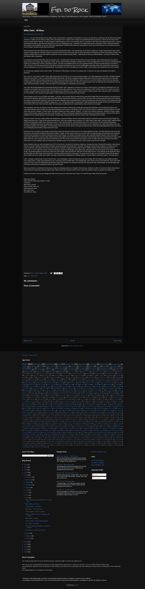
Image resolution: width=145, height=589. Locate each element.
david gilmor (63, 404)
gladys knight (40, 428)
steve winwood (103, 441)
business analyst (58, 421)
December (29, 477)
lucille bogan (99, 397)
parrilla (51, 435)
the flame (66, 379)
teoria (68, 443)
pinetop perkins (99, 386)
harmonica (109, 384)
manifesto (41, 408)
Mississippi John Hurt (106, 370)
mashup (56, 432)
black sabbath (72, 395)
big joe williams (82, 377)
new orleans (68, 434)
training (102, 443)
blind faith (115, 419)
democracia (95, 423)
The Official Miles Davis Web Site (33, 34)
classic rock (70, 364)
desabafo (102, 423)
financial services (87, 426)
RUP (95, 415)
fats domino (69, 426)
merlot (61, 432)
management (34, 408)
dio (81, 404)
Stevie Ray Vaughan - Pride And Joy (67, 456)
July (27, 490)
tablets (42, 443)
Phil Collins (72, 371)
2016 (25, 470)
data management (60, 423)
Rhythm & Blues (50, 366)
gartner (28, 428)
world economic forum (39, 446)
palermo (40, 435)
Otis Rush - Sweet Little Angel (65, 464)
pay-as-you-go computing (79, 435)
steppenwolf (78, 441)
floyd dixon (101, 404)
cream (41, 397)
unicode (33, 445)
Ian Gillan (55, 414)
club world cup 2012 (96, 388)
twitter (28, 445)
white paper (113, 445)
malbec (83, 386)
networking (71, 408)
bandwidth (70, 419)
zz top (119, 392)
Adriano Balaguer (28, 382)
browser (45, 421)
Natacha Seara (38, 415)
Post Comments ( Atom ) (76, 346)
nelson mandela (51, 434)
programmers (50, 437)
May (27, 495)
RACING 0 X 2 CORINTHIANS (66, 490)
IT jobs (54, 401)
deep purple (48, 397)
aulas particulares (62, 419)
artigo (48, 419)
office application (93, 434)
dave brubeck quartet (71, 423)
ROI (91, 415)
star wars (71, 441)
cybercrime (27, 375)
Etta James (38, 370)
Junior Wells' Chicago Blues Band (66, 401)
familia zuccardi (60, 426)
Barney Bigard (90, 412)
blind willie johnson (110, 373)
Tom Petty (110, 417)
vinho (28, 377)
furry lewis (60, 382)
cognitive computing (41, 423)
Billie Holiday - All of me (32, 504)
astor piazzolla (71, 377)
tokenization (89, 443)
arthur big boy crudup (97, 371)
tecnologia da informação (51, 443)
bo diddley (78, 388)
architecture (48, 370)
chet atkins (120, 421)
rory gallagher (109, 375)
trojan (108, 399)
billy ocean (108, 419)
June (27, 492)
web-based (106, 445)
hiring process (76, 428)
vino (72, 379)
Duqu (37, 414)
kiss (69, 430)
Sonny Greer (72, 417)
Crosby (32, 414)
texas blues (104, 364)
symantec (24, 443)
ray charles (104, 381)
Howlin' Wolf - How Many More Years (67, 473)
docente (50, 424)
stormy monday (57, 379)
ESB (44, 393)
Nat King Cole (29, 415)
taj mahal (113, 392)
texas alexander (66, 375)
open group (78, 408)
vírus (62, 412)
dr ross (63, 424)
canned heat (107, 395)
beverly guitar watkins (67, 403)
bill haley (89, 419)
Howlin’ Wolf (81, 370)
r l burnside (101, 375)
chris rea (26, 423)
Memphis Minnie (52, 377)
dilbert (77, 404)
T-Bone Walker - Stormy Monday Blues (36, 521)
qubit (30, 410)
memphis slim (87, 381)
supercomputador (26, 412)
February (28, 536)
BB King (31, 368)
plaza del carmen (111, 408)
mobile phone (105, 432)
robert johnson (92, 370)
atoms (49, 403)
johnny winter (93, 368)
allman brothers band (27, 403)
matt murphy (57, 408)
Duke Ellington (36, 388)
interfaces (100, 428)
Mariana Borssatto (108, 414)
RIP (78, 371)
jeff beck (87, 375)
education (98, 424)
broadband (97, 403)
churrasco (32, 423)
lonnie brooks (64, 386)
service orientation (103, 439)
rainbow (65, 437)
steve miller (86, 441)
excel (54, 426)
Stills (78, 417)
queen (35, 410)
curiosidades (47, 404)
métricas (43, 434)
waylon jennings (82, 445)
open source (36, 375)
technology (62, 371)
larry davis (73, 430)
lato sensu (87, 430)
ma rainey (48, 379)
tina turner (118, 386)
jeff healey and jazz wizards (91, 406)
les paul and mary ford (91, 382)
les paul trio (58, 381)
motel (23, 434)
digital (39, 424)
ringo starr (83, 399)
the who (102, 399)
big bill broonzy (110, 371)
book (34, 421)
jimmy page (40, 386)
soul (41, 366)
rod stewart (79, 392)
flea (98, 426)
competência (51, 423)
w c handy (120, 381)
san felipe (67, 410)
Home (73, 341)
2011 (25, 546)
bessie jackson (52, 395)
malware (24, 366)
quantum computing (67, 399)
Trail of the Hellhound (97, 460)
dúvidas (68, 424)
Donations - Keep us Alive (29, 355)
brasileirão (39, 421)
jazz (28, 276)
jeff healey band (89, 397)
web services (115, 399)
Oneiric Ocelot (60, 415)
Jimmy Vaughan (112, 393)
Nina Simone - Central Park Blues (35, 530)
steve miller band (95, 441)
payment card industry (92, 435)
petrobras (109, 435)
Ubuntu (61, 388)
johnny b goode (42, 430)
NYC (120, 414)
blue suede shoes (83, 395)
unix (58, 412)
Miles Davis (27, 38)
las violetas (80, 430)
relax (109, 437)
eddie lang (27, 390)
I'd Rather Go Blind (85, 393)
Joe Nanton (76, 414)
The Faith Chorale (101, 417)
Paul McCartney (73, 415)
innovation (88, 390)
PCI (66, 415)
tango (23, 377)
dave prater (80, 423)
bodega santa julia (26, 421)
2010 (25, 549)
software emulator (47, 441)
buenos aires (119, 370)
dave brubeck (55, 404)
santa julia (89, 439)
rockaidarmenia (34, 439)
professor (42, 437)
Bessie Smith (70, 370)
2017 (25, 467)
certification (106, 421)
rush (55, 439)
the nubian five (75, 443)
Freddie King (41, 401)
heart (53, 428)
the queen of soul (78, 375)
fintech (94, 426)
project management (60, 392)
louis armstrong (59, 370)
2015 (25, 472)
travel (107, 443)
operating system (117, 434)
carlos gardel (84, 421)
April (27, 497)
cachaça (77, 421)
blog (120, 419)
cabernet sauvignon (68, 421)
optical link (24, 435)
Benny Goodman (108, 412)
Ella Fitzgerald (51, 393)
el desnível (104, 424)
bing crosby (83, 403)
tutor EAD (119, 443)
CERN (38, 393)
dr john (102, 384)
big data (83, 419)
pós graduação (58, 437)
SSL (85, 401)
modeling (112, 432)
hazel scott (47, 428)
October (28, 482)
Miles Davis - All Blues (31, 518)
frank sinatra (115, 404)
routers (47, 439)
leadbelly (80, 382)
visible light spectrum (65, 445)
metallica (67, 432)
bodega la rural (94, 395)
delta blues (37, 364)
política (29, 437)
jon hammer (58, 430)
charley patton (29, 371)
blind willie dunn (69, 388)
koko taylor (52, 371)
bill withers (76, 403)
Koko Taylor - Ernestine (32, 523)
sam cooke (82, 439)
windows (24, 446)
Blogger (76, 585)
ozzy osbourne (32, 435)
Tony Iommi (97, 401)
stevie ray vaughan (44, 373)
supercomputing (109, 386)
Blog (26, 20)
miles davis (34, 276)
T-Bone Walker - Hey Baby (33, 506)
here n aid (58, 428)
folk (33, 390)
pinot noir (115, 435)
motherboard (30, 434)
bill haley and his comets (98, 419)
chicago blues (116, 364)
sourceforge (56, 441)
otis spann (96, 381)
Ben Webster (99, 412)
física (23, 428)
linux (102, 390)
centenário (120, 373)
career (88, 384)
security (73, 366)
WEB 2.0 (104, 401)
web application (98, 445)
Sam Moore (90, 401)
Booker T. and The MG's (28, 393)
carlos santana (119, 403)
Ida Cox (44, 388)
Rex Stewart (108, 415)
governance (59, 390)
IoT (60, 414)
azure (53, 403)
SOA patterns (78, 401)
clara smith (25, 397)
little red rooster (78, 381)
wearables (90, 445)
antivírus (70, 384)
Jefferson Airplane (101, 393)
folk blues (112, 426)
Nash (23, 415)
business (82, 384)
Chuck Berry (65, 373)
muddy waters (113, 366)
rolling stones (116, 368)
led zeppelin (113, 406)
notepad (80, 434)
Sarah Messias (42, 417)
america (34, 419)
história (83, 428)
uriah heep (39, 445)
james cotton (79, 397)
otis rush (85, 408)
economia (74, 424)
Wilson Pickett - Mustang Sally (65, 481)
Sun (88, 417)
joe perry (34, 430)
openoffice (108, 434)
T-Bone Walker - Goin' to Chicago (35, 511)
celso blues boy (117, 395)
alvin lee (36, 403)
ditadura (45, 424)
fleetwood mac (104, 426)
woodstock (61, 368)
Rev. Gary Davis (52, 384)
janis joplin (116, 384)
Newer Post (28, 341)
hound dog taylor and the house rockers (68, 406)
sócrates (36, 443)
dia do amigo (33, 424)
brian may (90, 403)
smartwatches (33, 441)
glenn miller (36, 406)
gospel (111, 377)
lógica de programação (35, 432)
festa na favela (77, 426)
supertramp (118, 441)
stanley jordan (64, 441)
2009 (25, 552)
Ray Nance (100, 415)
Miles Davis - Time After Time (33, 509)
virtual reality (55, 445)
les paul (94, 375)
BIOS (79, 412)
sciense (87, 392)
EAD (41, 414)
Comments (96, 478)
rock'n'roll (93, 364)
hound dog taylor (69, 390)
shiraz (111, 439)
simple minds (118, 439)
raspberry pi (72, 437)
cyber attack (49, 381)
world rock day (68, 412)
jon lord (64, 430)
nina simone (43, 392)
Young (23, 419)
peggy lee (102, 435)
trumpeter (112, 443)
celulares (99, 421)
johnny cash (50, 430)
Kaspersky (33, 366)
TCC (91, 417)
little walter (41, 379)
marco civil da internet (47, 432)
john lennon (96, 390)
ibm (66, 382)
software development (76, 410)
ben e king (77, 419)
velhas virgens (47, 445)
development (71, 404)
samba (96, 399)
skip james (118, 375)
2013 (25, 541)
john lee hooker (41, 371)
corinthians (49, 364)
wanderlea (74, 445)
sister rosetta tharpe (96, 392)
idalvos (88, 428)
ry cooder (60, 410)
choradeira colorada (28, 404)
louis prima (26, 408)
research (41, 410)
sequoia (95, 439)
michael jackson (74, 432)
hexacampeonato (67, 428)
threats (42, 412)
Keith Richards (42, 384)
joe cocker (48, 386)
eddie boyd (87, 404)
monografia (118, 432)
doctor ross (56, 424)
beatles (76, 384)
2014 (25, 475)
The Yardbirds (42, 395)
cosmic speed (33, 397)
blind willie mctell (51, 382)
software (106, 392)
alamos (28, 419)
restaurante (71, 392)
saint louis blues (27, 370)
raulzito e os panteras (82, 437)
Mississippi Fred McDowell (105, 379)
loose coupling (101, 430)
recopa (76, 399)
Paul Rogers (81, 415)
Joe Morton (69, 414)
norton (74, 434)
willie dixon (82, 366)
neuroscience (60, 434)
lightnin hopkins (67, 381)
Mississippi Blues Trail (97, 465)
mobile (88, 432)
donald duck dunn (58, 397)
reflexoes (104, 437)
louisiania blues (75, 386)
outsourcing (91, 408)
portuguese (36, 437)
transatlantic (112, 381)
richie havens (48, 410)
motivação (37, 434)
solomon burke (99, 410)
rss (51, 439)
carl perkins (95, 384)
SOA (104, 366)
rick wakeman (25, 439)
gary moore (39, 390)
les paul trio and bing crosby (106, 382)
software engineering (89, 410)
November (29, 480)
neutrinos (50, 399)
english (29, 426)
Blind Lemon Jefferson (90, 379)
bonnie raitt (86, 388)
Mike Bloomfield (32, 395)
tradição (96, 443)
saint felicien (66, 439)
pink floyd (57, 399)
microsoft (118, 382)
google (42, 406)
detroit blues (25, 424)
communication (38, 404)
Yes (120, 417)
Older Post (117, 341)
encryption (111, 424)
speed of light (109, 410)
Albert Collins (78, 379)
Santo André (34, 417)
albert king (89, 373)
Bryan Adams (25, 414)
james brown (72, 382)
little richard (33, 379)
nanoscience (34, 392)
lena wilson (120, 406)
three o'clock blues (50, 412)
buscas (50, 421)
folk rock (108, 404)
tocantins (83, 443)
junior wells (25, 379)
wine (33, 377)
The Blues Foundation (97, 462)
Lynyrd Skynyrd (98, 414)
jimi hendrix (118, 377)
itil (122, 428)
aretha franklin (98, 373)
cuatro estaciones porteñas (111, 388)
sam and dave (74, 439)
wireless (30, 446)
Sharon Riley (64, 417)
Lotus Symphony (89, 414)
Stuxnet (83, 417)
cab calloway (105, 403)
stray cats (111, 441)
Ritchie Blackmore (117, 415)
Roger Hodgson (26, 417)
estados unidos (47, 426)
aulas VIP (53, 419)
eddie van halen (82, 424)
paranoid (46, 435)
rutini (59, 439)
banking (58, 403)
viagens (24, 384)
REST (55, 388)
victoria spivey (32, 384)
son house (57, 375)
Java (64, 414)
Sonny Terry (62, 377)
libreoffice (94, 430)
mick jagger (64, 408)
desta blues (118, 423)
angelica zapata (41, 419)
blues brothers (40, 381)
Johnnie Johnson (39, 382)
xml (46, 446)
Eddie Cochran (47, 414)
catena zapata (92, 421)
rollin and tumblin (46, 375)
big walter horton (62, 395)
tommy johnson (26, 388)
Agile (75, 412)
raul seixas (82, 364)
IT (50, 401)
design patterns (110, 423)
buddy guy (52, 368)
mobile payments (96, 432)
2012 (25, 544)
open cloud (101, 434)
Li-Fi (82, 414)
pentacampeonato (100, 408)
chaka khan (113, 421)
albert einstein (118, 401)
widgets (119, 445)
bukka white (91, 377)
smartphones (25, 441)
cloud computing (63, 366)
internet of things (109, 428)
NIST (116, 414)
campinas (112, 403)
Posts (94, 474)
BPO (84, 412)
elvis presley (82, 368)
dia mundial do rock (102, 377)
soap (40, 441)
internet (81, 406)
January (28, 538)
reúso (120, 437)
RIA (87, 415)
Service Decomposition (53, 417)
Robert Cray (85, 371)
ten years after (35, 412)
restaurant (114, 437)
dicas (121, 388)
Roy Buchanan (41, 368)
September (29, 485)
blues (24, 364)
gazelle (33, 428)
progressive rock (104, 368)
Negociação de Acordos (49, 415)
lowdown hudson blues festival (114, 430)
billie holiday (31, 381)
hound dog (55, 406)
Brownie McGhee (41, 377)
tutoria (23, 445)
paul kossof (90, 386)
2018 (25, 465)
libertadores (56, 386)
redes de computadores (94, 437)
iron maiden (117, 428)
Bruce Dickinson (117, 412)
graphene (48, 406)
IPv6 (47, 401)
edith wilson (91, 424)
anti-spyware (43, 403)
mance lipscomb (110, 390)
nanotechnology (41, 399)
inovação (94, 428)
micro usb (82, 432)
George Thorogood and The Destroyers (67, 393)
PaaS (49, 388)
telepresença (62, 443)
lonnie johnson (71, 368)
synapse (31, 443)
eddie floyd (94, 404)
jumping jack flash (104, 406)
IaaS (93, 393)
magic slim (108, 397)
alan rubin (110, 401)
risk (54, 410)
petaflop (51, 392)
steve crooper (118, 410)
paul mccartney (67, 435)
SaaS (115, 379)
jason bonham (27, 430)
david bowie (88, 423)
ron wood (90, 399)
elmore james (32, 373)
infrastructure (79, 390)
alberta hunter (61, 384)
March (28, 533)
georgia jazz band (49, 390)
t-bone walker (55, 373)
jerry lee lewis (31, 386)
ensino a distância (37, 426)
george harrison (70, 397)
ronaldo (42, 439)
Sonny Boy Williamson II (77, 373)
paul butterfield (58, 435)
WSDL (116, 417)
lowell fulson (25, 432)
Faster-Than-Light (32, 401)
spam (98, 366)
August (28, 487)
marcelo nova (48, 408)
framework (118, 426)
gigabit (30, 406)
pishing (91, 366)
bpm (101, 395)
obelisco (85, 434)
